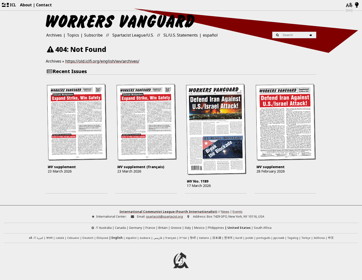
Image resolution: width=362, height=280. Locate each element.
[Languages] (349, 5)
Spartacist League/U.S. (133, 35)
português (263, 238)
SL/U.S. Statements (180, 35)
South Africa (263, 227)
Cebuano (73, 238)
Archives (54, 35)
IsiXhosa (319, 238)
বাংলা (49, 238)
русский (278, 238)
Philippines (216, 227)
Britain (163, 227)
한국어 (228, 238)
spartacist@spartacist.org (164, 216)
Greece (176, 227)
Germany (135, 227)
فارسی (158, 238)
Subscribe (93, 35)
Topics (73, 35)
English (117, 238)
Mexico (199, 227)
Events (238, 211)
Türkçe (305, 238)
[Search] (311, 35)
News (225, 211)
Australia (105, 227)
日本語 (216, 238)
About (26, 5)
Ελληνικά (102, 238)
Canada (120, 227)
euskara (145, 238)
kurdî (238, 238)
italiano (204, 238)
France (150, 227)
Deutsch (87, 238)
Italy (188, 227)
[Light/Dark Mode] (356, 5)
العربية (40, 238)
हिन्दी (193, 238)
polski (249, 238)
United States (239, 227)
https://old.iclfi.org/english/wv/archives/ (102, 61)
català (60, 238)
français (170, 238)
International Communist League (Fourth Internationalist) (168, 211)
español (210, 35)
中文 (331, 238)
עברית (183, 238)
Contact (44, 5)
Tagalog (292, 238)
